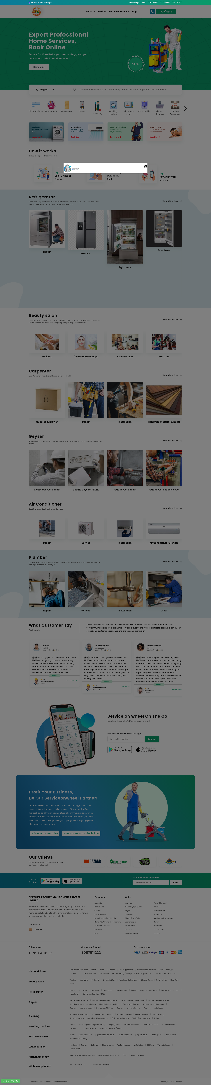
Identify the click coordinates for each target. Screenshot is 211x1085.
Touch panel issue (126, 1035)
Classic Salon (147, 980)
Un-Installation (89, 973)
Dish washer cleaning (100, 1064)
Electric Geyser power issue (133, 1000)
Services (102, 11)
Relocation (104, 973)
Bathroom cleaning (120, 1018)
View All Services (172, 201)
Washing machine (113, 108)
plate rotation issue (106, 1035)
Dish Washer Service (79, 1064)
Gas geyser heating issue (154, 1004)
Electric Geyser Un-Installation (83, 1004)
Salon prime (161, 980)
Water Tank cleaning (141, 1018)
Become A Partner (119, 11)
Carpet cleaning (77, 1018)
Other (72, 983)
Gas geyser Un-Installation (128, 1008)
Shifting (150, 1045)
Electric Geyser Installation (160, 1000)
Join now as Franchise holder (81, 833)
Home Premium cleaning (103, 1014)
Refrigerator (66, 107)
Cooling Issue (122, 990)
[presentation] (185, 108)
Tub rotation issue (151, 1024)
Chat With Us (10, 1081)
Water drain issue (131, 1024)
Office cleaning (142, 1014)
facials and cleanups (128, 980)
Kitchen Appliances (175, 108)
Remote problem (143, 973)
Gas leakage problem (147, 969)
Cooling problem (126, 969)
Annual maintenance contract (83, 969)
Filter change (108, 1045)
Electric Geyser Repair (79, 1000)
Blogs (135, 11)
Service (112, 969)
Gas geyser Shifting (104, 1008)
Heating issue (157, 1035)
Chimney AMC (137, 1055)
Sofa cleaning (158, 1014)
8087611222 (91, 952)
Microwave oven (129, 108)
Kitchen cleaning (124, 1014)
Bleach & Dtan (109, 980)
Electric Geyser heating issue (104, 1000)
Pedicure (96, 980)
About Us (90, 11)
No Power (83, 990)
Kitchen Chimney (159, 108)
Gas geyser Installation (153, 1008)
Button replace (89, 1028)
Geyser (82, 107)
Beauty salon (51, 107)
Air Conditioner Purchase (165, 973)
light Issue (95, 990)
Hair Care (174, 980)
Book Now (36, 137)
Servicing (74, 1045)
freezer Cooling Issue (170, 990)
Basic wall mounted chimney (82, 1055)
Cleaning (98, 108)
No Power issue (168, 1024)
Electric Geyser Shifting (109, 1004)
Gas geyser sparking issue (81, 1008)
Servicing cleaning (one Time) (144, 990)
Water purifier (144, 107)
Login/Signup (166, 11)
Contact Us (39, 67)
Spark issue (142, 1035)
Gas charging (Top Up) (122, 973)
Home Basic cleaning (79, 1014)
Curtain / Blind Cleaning (98, 1018)
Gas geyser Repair (131, 1004)
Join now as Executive (44, 833)
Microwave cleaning (78, 1038)
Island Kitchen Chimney (108, 1055)
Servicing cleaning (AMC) (94, 994)
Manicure (84, 980)
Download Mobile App (40, 2)
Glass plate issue (86, 1035)
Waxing (73, 980)
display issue (114, 1024)
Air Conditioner (36, 107)
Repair (103, 969)
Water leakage (166, 969)
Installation (75, 973)
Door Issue (108, 990)
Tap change (75, 1048)
